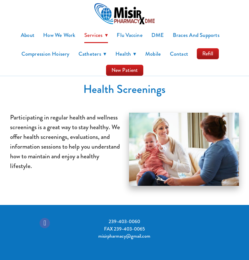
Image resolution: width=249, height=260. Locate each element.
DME (157, 35)
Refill (207, 53)
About (27, 35)
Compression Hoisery (45, 54)
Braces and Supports (196, 35)
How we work (59, 35)
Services (96, 35)
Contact (179, 54)
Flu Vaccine (129, 35)
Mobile (153, 54)
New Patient (125, 70)
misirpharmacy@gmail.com (124, 236)
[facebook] (45, 223)
